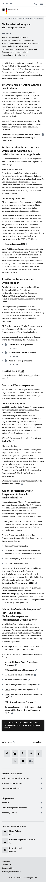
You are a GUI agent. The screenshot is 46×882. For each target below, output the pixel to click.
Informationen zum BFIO (15, 244)
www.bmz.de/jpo (9, 594)
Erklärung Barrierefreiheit (11, 872)
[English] (7, 3)
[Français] (11, 3)
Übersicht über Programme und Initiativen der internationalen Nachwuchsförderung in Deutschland (21, 137)
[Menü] (41, 3)
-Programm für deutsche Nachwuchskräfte (18, 494)
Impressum (6, 861)
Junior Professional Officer (17, 490)
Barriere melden (7, 868)
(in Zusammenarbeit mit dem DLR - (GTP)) (23, 710)
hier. (4, 378)
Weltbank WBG (19, 670)
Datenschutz (6, 865)
